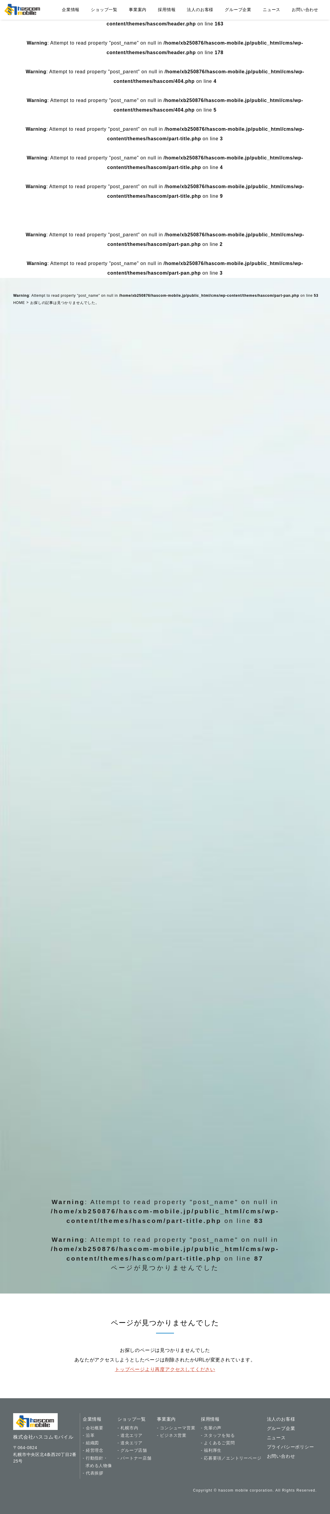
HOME (19, 303)
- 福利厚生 (211, 1450)
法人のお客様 (200, 9)
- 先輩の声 (211, 1427)
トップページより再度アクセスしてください (165, 1369)
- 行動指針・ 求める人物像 (97, 1462)
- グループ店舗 (132, 1450)
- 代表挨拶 (93, 1473)
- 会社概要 (93, 1427)
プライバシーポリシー (290, 1446)
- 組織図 (91, 1442)
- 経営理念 (93, 1450)
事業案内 (137, 9)
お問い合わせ (305, 9)
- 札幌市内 (127, 1427)
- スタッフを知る (218, 1435)
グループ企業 (238, 9)
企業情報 (71, 9)
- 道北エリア (130, 1435)
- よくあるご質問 (218, 1442)
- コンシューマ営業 (176, 1427)
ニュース (271, 9)
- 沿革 (89, 1435)
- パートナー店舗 (134, 1458)
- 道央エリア (130, 1442)
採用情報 (166, 9)
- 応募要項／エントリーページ (231, 1458)
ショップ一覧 (104, 9)
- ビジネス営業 (172, 1435)
